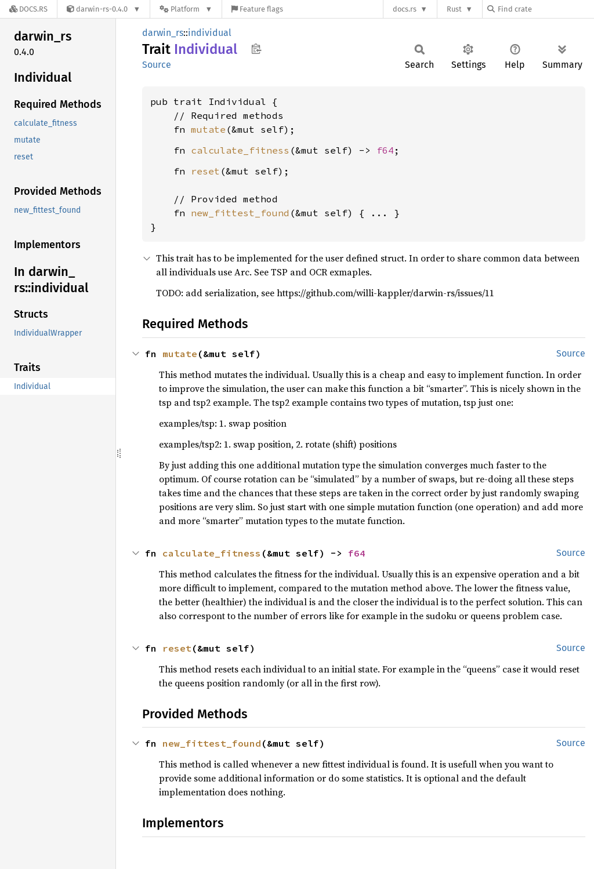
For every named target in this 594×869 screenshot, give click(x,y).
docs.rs (404, 9)
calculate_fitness (240, 150)
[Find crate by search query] (545, 9)
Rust (454, 9)
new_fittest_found (240, 213)
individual (209, 32)
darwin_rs (162, 32)
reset (205, 171)
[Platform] (186, 9)
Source (156, 64)
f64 (385, 150)
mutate (208, 129)
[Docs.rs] (28, 9)
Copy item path (256, 49)
